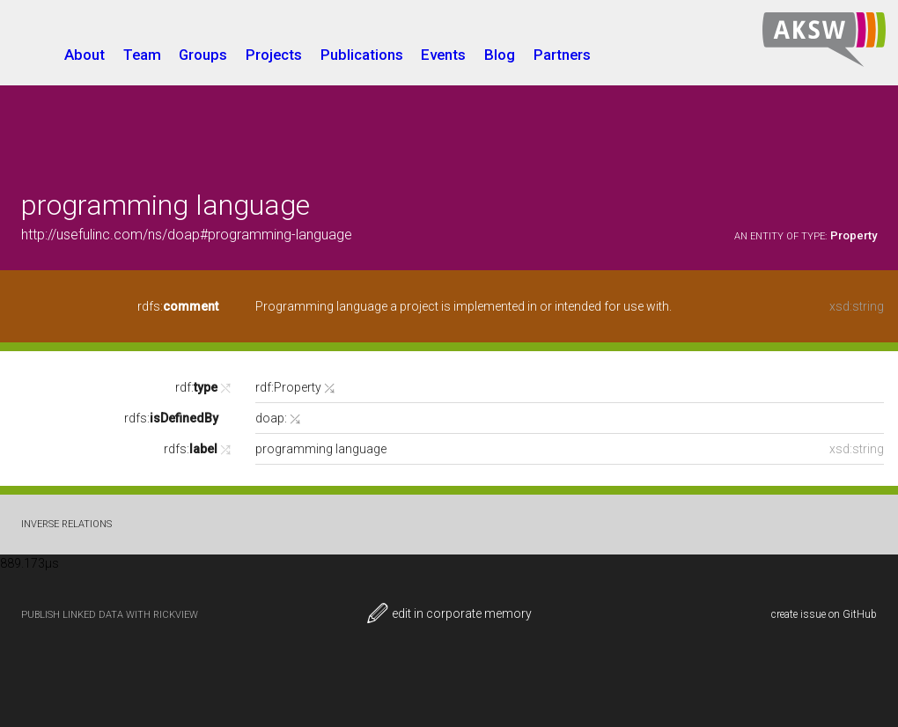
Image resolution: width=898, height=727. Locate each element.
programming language (165, 205)
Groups (203, 54)
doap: (271, 418)
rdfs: (177, 306)
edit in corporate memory (449, 613)
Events (443, 54)
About (84, 54)
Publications (361, 54)
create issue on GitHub (824, 614)
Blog (499, 54)
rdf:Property (288, 387)
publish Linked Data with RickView (109, 615)
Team (142, 54)
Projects (274, 54)
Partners (562, 54)
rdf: (196, 387)
